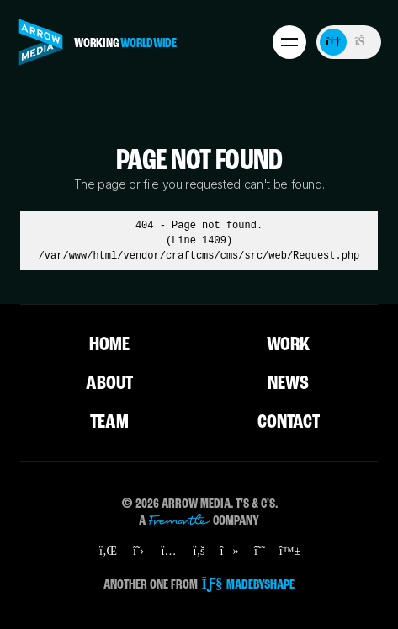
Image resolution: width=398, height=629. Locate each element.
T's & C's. (257, 504)
